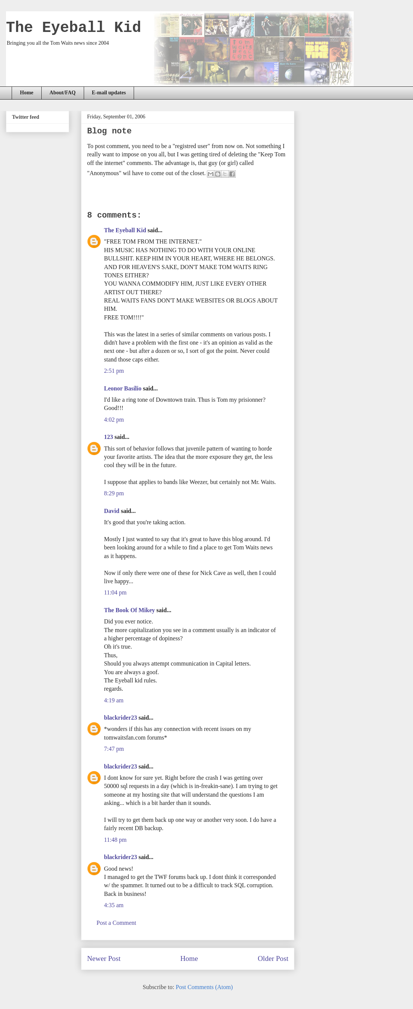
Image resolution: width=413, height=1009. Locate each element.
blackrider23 (120, 717)
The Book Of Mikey (129, 610)
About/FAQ (63, 92)
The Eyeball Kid (73, 28)
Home (26, 92)
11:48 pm (115, 840)
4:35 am (114, 905)
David (111, 511)
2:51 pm (114, 371)
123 (108, 437)
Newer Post (104, 958)
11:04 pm (115, 592)
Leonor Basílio (123, 388)
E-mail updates (109, 92)
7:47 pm (114, 749)
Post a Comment (116, 923)
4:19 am (114, 700)
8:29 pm (114, 493)
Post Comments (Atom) (204, 987)
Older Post (273, 958)
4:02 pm (114, 419)
